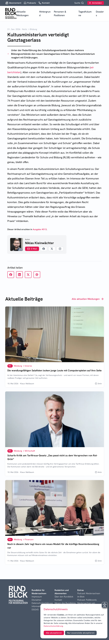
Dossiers (100, 13)
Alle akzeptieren (54, 632)
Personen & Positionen (60, 13)
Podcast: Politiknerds (87, 599)
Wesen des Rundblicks (65, 603)
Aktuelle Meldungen (22, 13)
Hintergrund (45, 13)
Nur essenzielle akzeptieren (81, 632)
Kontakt (58, 599)
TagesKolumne (85, 13)
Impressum (37, 596)
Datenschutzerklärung (53, 626)
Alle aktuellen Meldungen (88, 299)
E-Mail (32, 248)
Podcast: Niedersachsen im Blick (88, 595)
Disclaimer (36, 599)
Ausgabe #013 (40, 229)
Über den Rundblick (64, 596)
